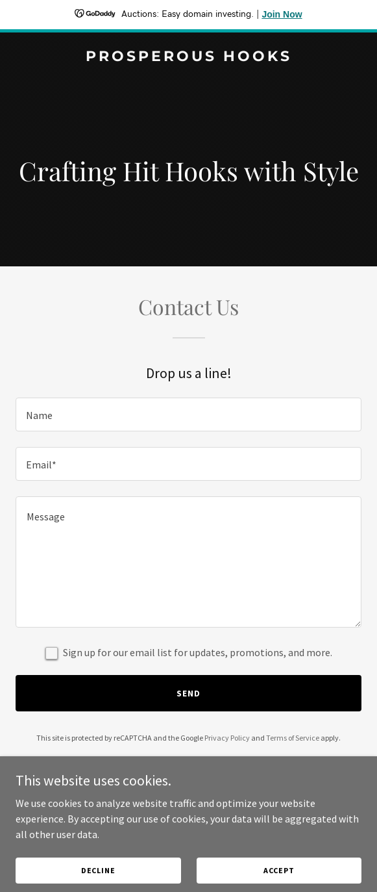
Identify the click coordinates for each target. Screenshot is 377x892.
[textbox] (188, 414)
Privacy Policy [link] (227, 738)
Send (188, 693)
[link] (188, 57)
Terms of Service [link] (292, 738)
